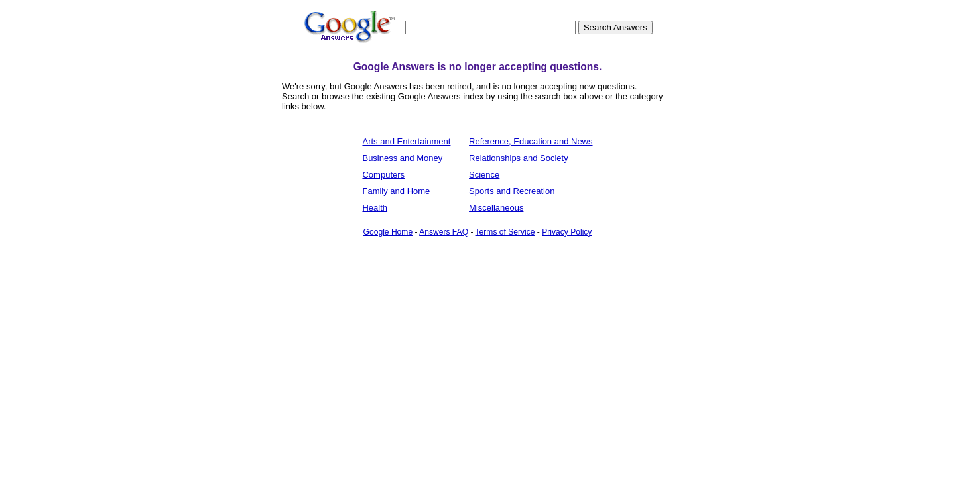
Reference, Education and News (530, 141)
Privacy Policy (567, 232)
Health (374, 208)
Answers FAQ (443, 232)
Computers (383, 175)
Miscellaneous (496, 208)
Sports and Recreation (511, 191)
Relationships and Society (518, 158)
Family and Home (396, 191)
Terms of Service (505, 232)
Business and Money (402, 158)
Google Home (388, 232)
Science (484, 175)
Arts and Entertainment (406, 141)
